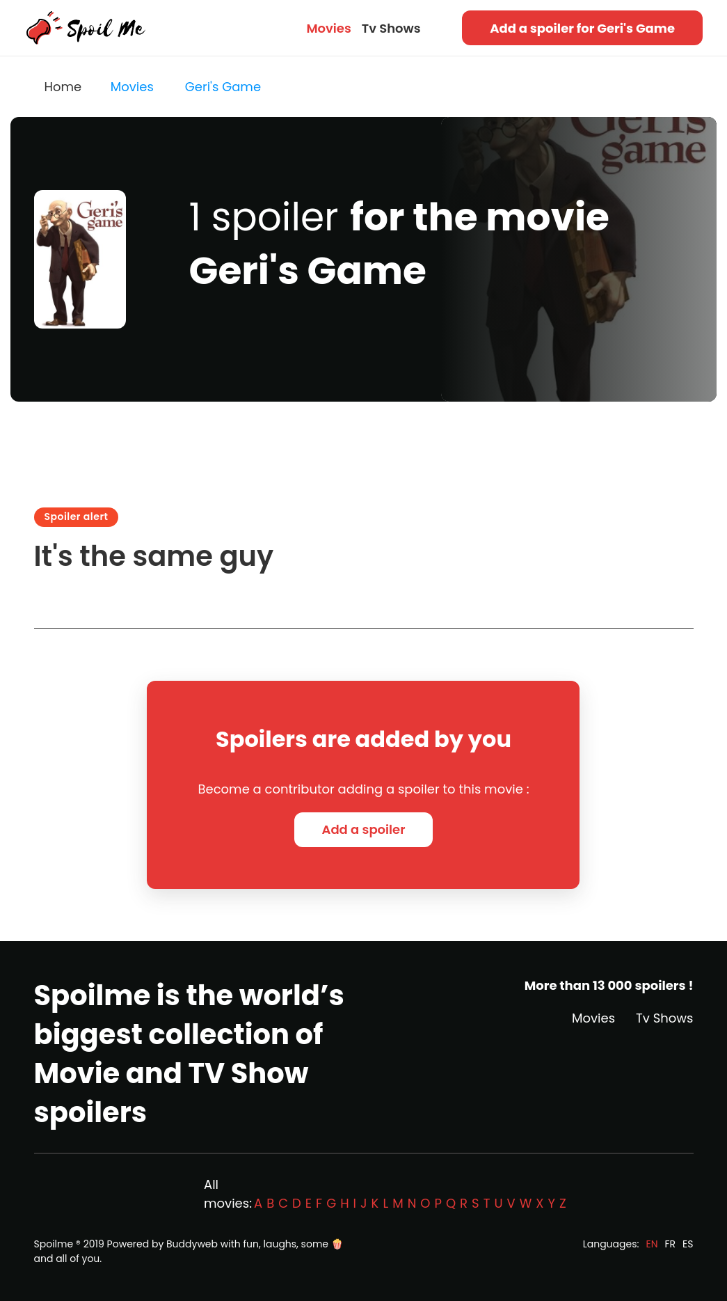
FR (670, 1244)
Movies (328, 28)
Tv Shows (391, 28)
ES (687, 1244)
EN (651, 1244)
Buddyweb (192, 1244)
